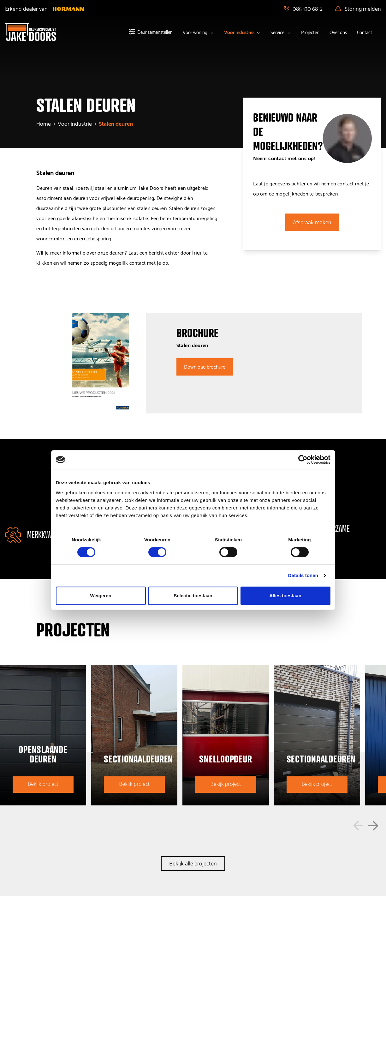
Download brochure (204, 366)
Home (43, 123)
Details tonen (303, 575)
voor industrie (75, 123)
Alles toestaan (285, 595)
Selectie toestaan (193, 595)
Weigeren (100, 595)
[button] (358, 825)
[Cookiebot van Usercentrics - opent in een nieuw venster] (302, 459)
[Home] (30, 31)
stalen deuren (116, 123)
